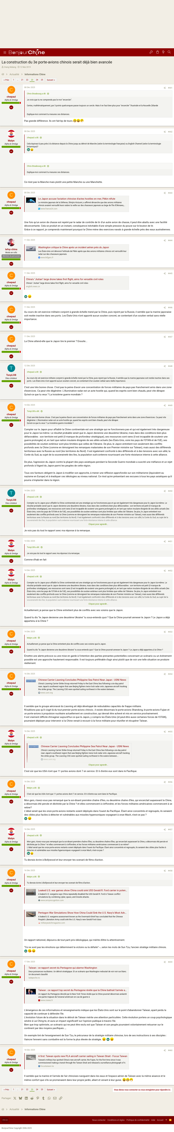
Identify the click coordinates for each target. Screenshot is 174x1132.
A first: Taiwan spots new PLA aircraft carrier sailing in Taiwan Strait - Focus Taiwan (82, 1056)
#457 (170, 829)
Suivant (50, 80)
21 (22, 80)
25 (42, 80)
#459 (170, 962)
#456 (170, 782)
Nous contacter (98, 1120)
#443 (170, 193)
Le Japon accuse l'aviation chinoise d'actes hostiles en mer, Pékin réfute (76, 198)
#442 (170, 132)
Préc (7, 80)
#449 (170, 405)
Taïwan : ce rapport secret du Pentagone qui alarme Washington (63, 967)
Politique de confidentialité (138, 1120)
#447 (170, 337)
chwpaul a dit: (33, 137)
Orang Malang (10, 67)
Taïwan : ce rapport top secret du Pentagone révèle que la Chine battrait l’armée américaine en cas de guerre (96, 990)
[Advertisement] (87, 24)
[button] (5, 52)
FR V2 (5, 1120)
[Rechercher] (169, 52)
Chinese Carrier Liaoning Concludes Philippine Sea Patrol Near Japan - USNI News (82, 679)
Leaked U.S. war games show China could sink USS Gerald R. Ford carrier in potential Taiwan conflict (92, 890)
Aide (153, 1120)
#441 (170, 88)
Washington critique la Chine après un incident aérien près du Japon (73, 247)
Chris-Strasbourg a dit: (36, 94)
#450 (170, 491)
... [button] (18, 80)
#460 (170, 1050)
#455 (170, 732)
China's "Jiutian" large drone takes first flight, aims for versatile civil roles (64, 279)
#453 (170, 632)
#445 (170, 273)
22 (27, 80)
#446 (170, 307)
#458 (170, 871)
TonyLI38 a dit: (33, 411)
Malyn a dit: (32, 638)
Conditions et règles (115, 1120)
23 (32, 80)
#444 (170, 240)
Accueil (160, 1120)
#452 (170, 571)
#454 (170, 674)
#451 (170, 541)
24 (37, 80)
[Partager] (165, 87)
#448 (170, 366)
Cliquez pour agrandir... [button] (98, 524)
